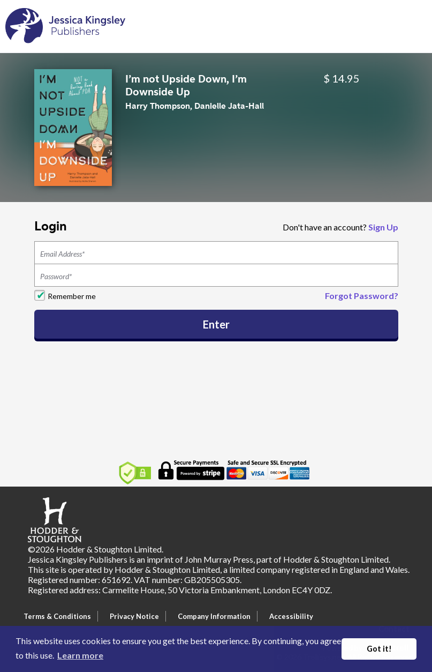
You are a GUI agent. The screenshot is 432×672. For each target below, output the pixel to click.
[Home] (65, 25)
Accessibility (291, 616)
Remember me (72, 296)
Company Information (214, 616)
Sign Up (383, 227)
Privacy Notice (134, 616)
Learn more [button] (80, 655)
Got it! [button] (379, 648)
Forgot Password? (361, 295)
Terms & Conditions (57, 616)
